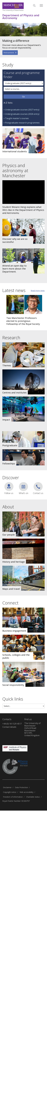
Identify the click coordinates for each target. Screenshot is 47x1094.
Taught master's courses (17, 118)
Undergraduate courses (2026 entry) (22, 114)
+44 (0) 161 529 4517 (12, 723)
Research (11, 337)
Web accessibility (26, 792)
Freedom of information (13, 797)
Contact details (9, 727)
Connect (10, 603)
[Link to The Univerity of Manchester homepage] (13, 6)
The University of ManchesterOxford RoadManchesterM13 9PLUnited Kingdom (32, 729)
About (8, 507)
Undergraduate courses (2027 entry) (22, 109)
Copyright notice (9, 792)
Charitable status (33, 797)
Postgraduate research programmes (22, 122)
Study (7, 65)
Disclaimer (7, 787)
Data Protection (21, 787)
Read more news (38, 290)
